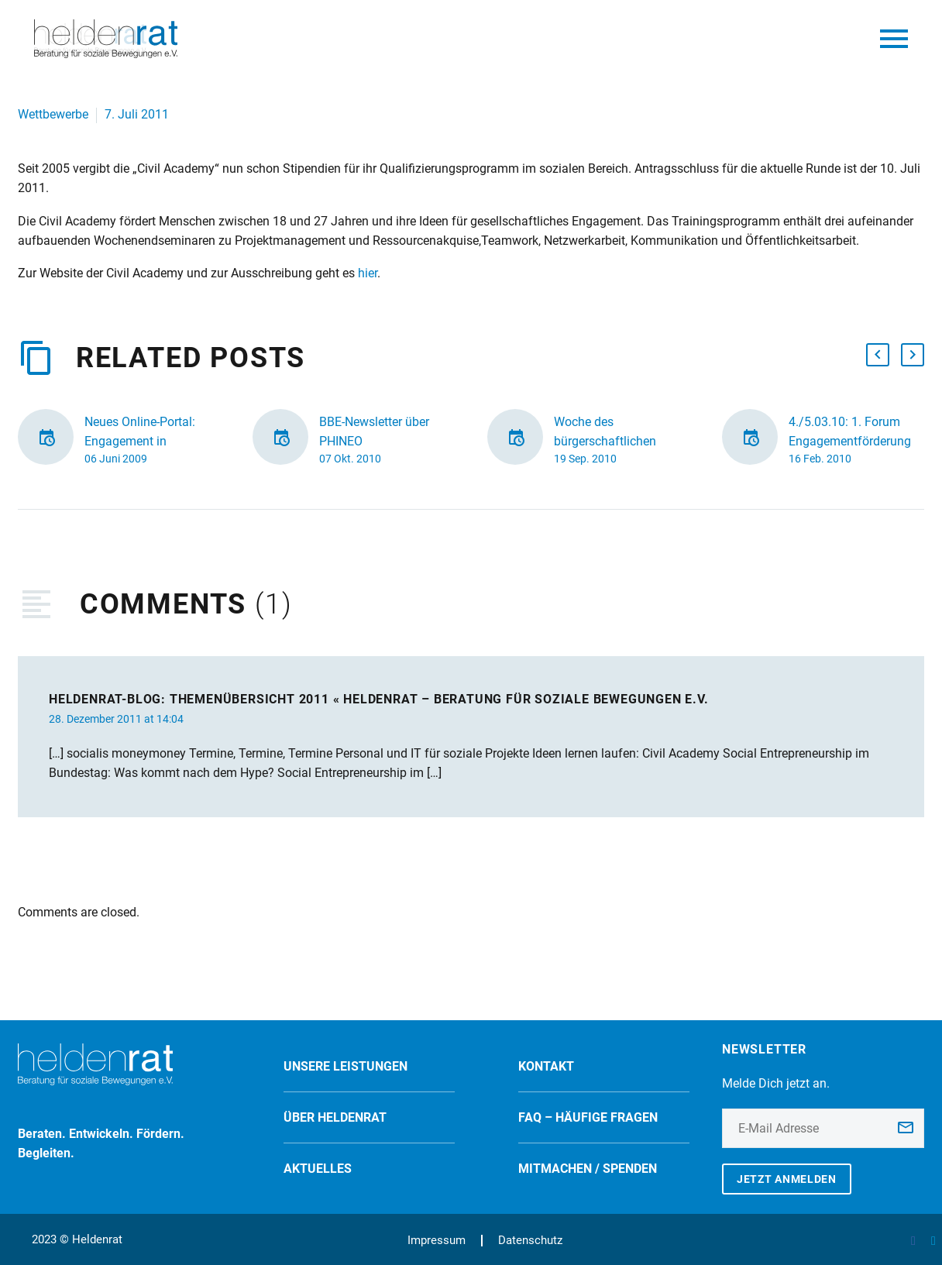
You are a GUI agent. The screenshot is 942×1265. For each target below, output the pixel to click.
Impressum (436, 1240)
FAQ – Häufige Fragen (588, 1117)
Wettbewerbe (53, 114)
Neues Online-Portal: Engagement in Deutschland (139, 441)
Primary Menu (894, 38)
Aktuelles (318, 1168)
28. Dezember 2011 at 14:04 (116, 719)
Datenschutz (530, 1240)
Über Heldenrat (335, 1117)
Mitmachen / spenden (587, 1168)
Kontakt (546, 1066)
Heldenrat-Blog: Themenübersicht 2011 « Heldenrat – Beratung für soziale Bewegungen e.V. (379, 699)
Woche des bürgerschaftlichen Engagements (605, 441)
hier (367, 273)
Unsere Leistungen (345, 1066)
